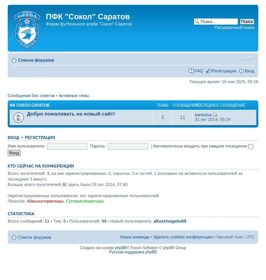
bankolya (203, 114)
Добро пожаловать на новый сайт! (71, 114)
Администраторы (45, 201)
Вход (249, 71)
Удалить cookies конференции (183, 237)
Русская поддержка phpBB (133, 252)
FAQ (199, 71)
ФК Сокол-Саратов (30, 105)
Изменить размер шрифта (248, 58)
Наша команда (134, 237)
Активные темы (74, 95)
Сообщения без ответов (31, 95)
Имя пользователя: (26, 146)
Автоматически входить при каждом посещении (203, 146)
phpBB (120, 248)
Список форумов (36, 60)
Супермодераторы (85, 201)
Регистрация (224, 71)
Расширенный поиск (234, 27)
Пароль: (98, 146)
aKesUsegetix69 (170, 221)
